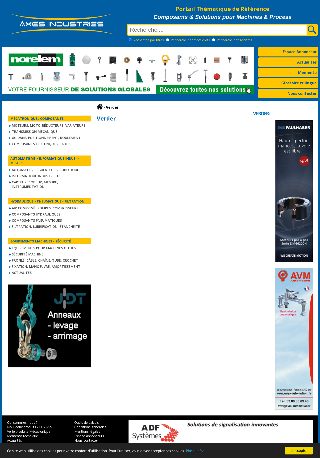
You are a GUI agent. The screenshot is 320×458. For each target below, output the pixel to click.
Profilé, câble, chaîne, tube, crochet (45, 260)
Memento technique (22, 436)
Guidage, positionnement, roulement (46, 137)
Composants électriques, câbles (41, 144)
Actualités (307, 62)
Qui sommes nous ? (22, 422)
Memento (307, 72)
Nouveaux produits (21, 427)
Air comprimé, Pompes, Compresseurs (45, 208)
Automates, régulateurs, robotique (45, 170)
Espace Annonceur (300, 51)
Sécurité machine (27, 254)
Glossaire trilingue (299, 83)
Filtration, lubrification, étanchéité (46, 226)
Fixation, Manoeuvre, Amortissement (46, 266)
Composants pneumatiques (37, 220)
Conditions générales (90, 427)
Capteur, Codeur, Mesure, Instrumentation (35, 184)
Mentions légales (87, 431)
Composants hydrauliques (36, 214)
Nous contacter (302, 93)
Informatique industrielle (36, 176)
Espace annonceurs (89, 436)
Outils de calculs (86, 422)
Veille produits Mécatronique (28, 431)
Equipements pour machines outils (44, 248)
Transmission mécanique (34, 131)
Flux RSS (45, 427)
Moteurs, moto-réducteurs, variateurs (48, 125)
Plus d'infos (195, 451)
